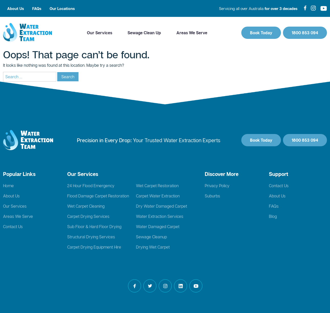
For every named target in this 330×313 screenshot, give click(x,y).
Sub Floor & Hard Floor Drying (94, 226)
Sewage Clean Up (144, 32)
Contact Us (13, 226)
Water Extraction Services (159, 216)
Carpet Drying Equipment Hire (94, 247)
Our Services (99, 32)
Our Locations (62, 8)
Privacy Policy (217, 185)
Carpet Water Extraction (158, 195)
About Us (15, 8)
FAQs (36, 8)
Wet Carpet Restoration (157, 185)
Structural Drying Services (91, 236)
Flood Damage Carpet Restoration (98, 195)
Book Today (261, 32)
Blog (273, 216)
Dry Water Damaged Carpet (161, 206)
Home (8, 185)
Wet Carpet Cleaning (86, 206)
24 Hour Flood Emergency (91, 185)
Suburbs (212, 195)
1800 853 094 (305, 32)
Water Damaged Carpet (157, 226)
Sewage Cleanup (151, 236)
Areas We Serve (191, 32)
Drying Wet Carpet (153, 247)
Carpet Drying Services (88, 216)
